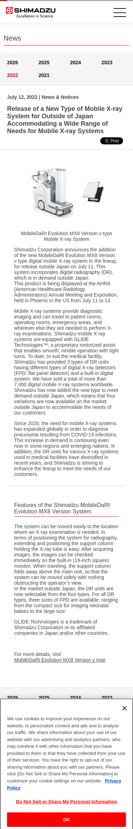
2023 (107, 62)
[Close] (124, 710)
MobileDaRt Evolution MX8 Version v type (59, 660)
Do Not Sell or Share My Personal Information (66, 803)
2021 (43, 75)
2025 (43, 62)
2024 (75, 62)
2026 (12, 62)
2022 (12, 75)
